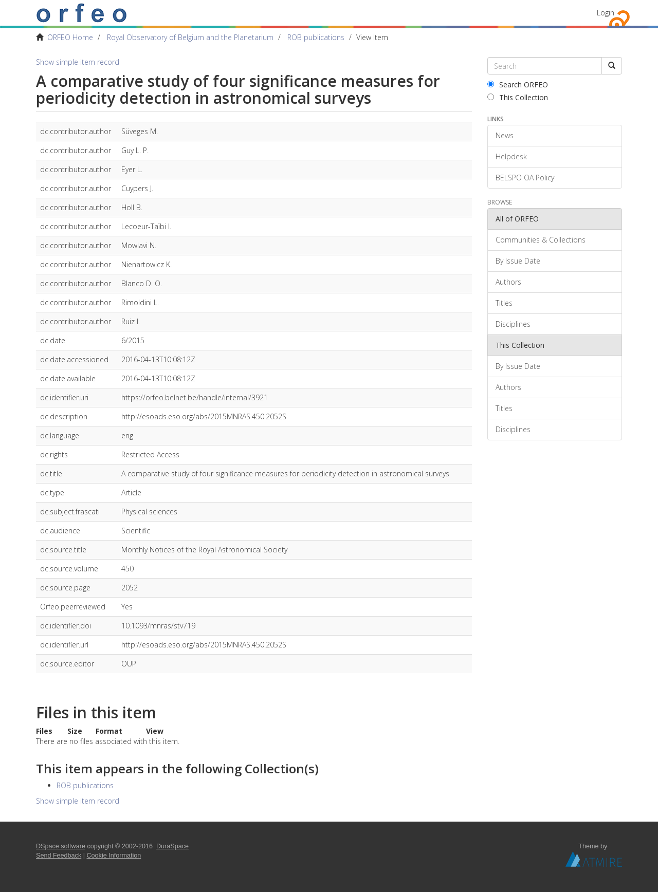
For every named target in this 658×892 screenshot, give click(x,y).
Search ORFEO (517, 84)
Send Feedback (58, 855)
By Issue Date (518, 261)
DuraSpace (172, 846)
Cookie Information (114, 855)
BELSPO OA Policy (525, 177)
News (505, 135)
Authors (508, 282)
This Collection (517, 97)
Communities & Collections (541, 240)
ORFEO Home (70, 37)
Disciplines (513, 324)
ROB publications (315, 37)
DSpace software (60, 846)
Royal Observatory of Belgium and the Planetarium (190, 37)
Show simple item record (77, 62)
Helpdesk (511, 156)
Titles (504, 303)
